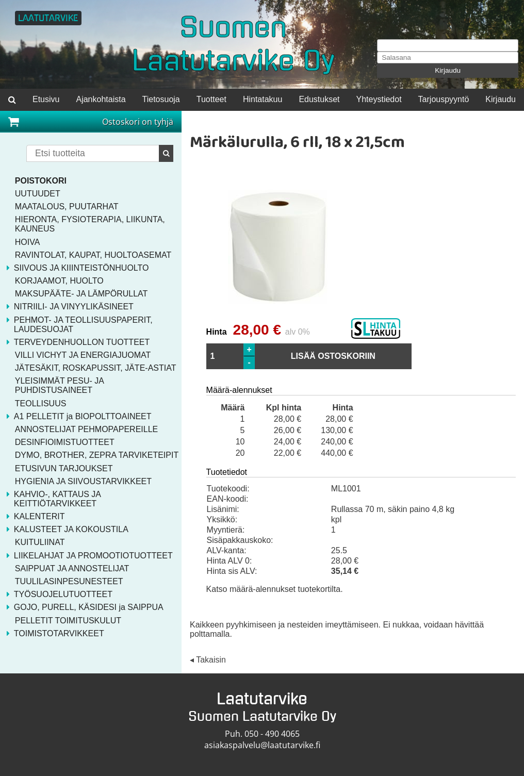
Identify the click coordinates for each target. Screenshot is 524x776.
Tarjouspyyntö (443, 99)
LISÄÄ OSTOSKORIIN (333, 356)
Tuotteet (211, 99)
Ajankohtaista (100, 99)
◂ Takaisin (208, 660)
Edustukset (319, 99)
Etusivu (45, 99)
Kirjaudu (448, 70)
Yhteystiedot (379, 99)
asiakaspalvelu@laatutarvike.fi (262, 745)
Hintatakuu (263, 99)
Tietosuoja (161, 99)
